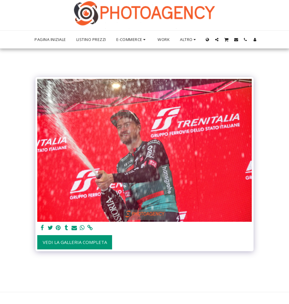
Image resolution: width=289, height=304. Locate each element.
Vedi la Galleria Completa (75, 242)
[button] (216, 39)
